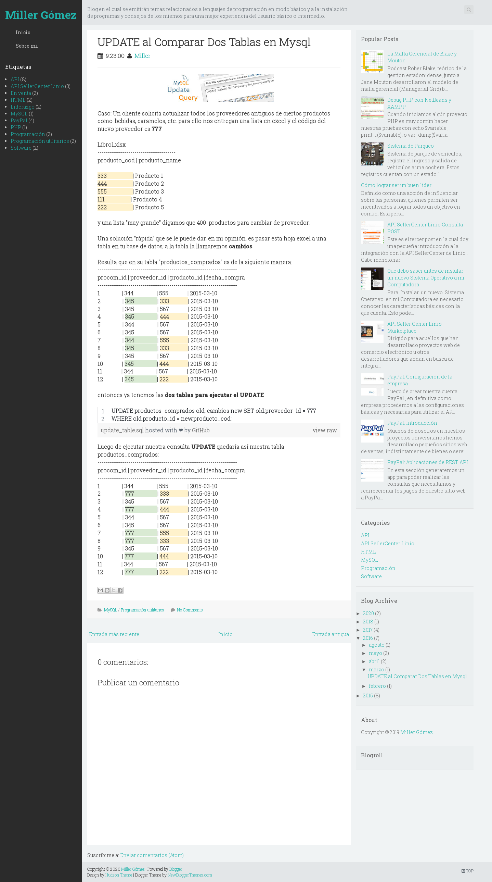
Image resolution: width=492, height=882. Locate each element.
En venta (21, 93)
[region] (219, 415)
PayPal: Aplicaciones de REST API (427, 462)
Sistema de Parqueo (410, 145)
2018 (368, 621)
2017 (368, 629)
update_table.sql (123, 430)
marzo (376, 669)
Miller (142, 56)
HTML (18, 100)
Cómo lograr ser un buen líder (396, 185)
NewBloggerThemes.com (190, 875)
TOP (468, 870)
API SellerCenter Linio (37, 86)
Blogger (175, 869)
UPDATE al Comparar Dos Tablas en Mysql (204, 41)
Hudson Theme (118, 875)
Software (21, 148)
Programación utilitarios (40, 141)
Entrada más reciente (114, 634)
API (15, 79)
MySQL (19, 113)
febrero (377, 686)
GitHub (201, 430)
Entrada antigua (330, 634)
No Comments (190, 609)
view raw (325, 430)
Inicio (23, 32)
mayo (375, 653)
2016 (368, 638)
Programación (28, 134)
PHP (16, 127)
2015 (368, 695)
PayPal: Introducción (412, 423)
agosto (377, 645)
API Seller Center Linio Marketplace (414, 327)
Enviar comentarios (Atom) (152, 855)
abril (374, 661)
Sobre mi (27, 45)
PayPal (19, 120)
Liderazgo (23, 106)
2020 (368, 613)
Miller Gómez (41, 14)
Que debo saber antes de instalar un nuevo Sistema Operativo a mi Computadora (425, 278)
